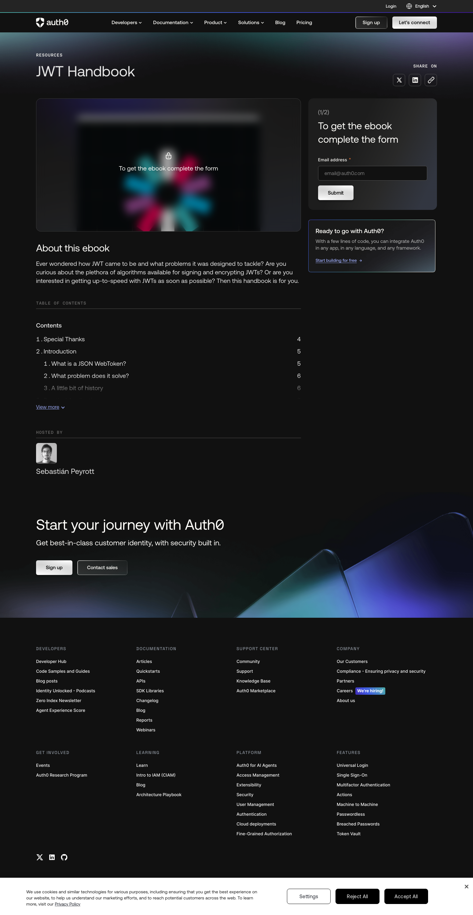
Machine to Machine (357, 804)
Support (245, 671)
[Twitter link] (39, 857)
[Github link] (64, 857)
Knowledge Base (253, 681)
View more (50, 407)
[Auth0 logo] (52, 22)
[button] (371, 22)
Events (43, 765)
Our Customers (352, 661)
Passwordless (351, 814)
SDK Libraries (150, 691)
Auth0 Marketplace (256, 691)
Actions (344, 794)
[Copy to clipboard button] (431, 80)
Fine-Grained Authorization (264, 833)
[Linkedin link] (52, 857)
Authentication (252, 814)
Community (248, 661)
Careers (361, 691)
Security (245, 794)
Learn (142, 765)
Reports (144, 720)
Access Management (258, 775)
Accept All (406, 896)
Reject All (357, 896)
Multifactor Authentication (363, 785)
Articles (144, 661)
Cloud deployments (256, 824)
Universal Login (352, 765)
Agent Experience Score (60, 710)
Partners (345, 681)
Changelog (147, 700)
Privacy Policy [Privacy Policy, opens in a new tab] (67, 904)
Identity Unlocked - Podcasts (65, 691)
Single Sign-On (352, 775)
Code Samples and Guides (63, 671)
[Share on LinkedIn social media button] (415, 80)
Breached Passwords (358, 824)
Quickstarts (148, 671)
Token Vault (349, 833)
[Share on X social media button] (399, 80)
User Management (255, 804)
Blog (140, 710)
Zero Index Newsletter (58, 700)
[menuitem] (127, 22)
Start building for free (336, 260)
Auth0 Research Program (61, 775)
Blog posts (47, 681)
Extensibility (249, 785)
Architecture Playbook (159, 794)
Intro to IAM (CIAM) (156, 775)
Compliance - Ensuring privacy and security (381, 671)
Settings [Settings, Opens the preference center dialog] (308, 896)
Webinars (146, 730)
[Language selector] (421, 6)
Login (391, 6)
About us (346, 700)
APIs (140, 681)
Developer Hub (51, 661)
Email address (333, 160)
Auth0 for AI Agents (257, 765)
